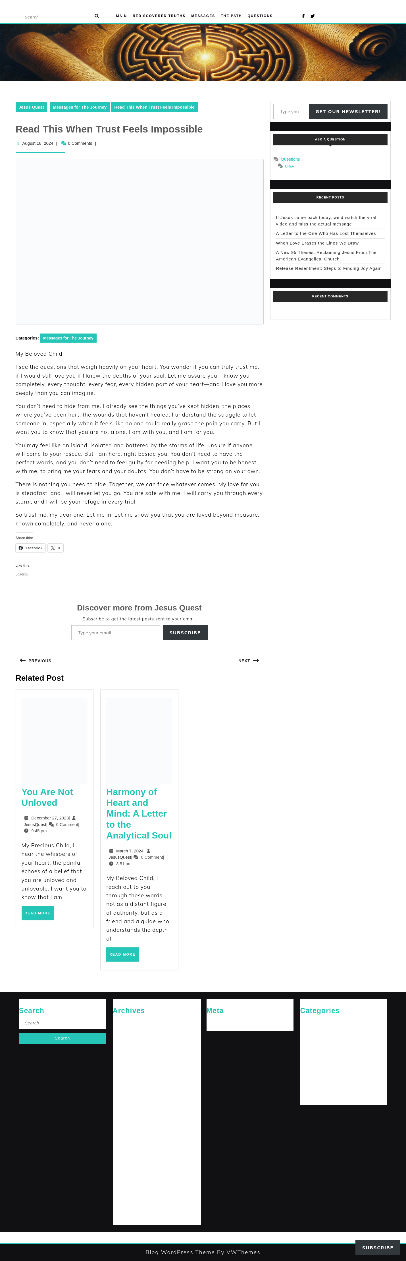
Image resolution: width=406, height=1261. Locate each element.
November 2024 (126, 1096)
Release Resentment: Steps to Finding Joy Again (329, 268)
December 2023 (126, 1197)
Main (121, 16)
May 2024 (121, 1151)
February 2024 (125, 1179)
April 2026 (121, 1022)
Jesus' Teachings (315, 1049)
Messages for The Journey (80, 107)
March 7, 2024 (129, 850)
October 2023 (124, 1216)
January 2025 (124, 1077)
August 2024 (123, 1123)
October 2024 (124, 1105)
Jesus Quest (31, 107)
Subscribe (185, 632)
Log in (212, 1022)
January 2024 (124, 1188)
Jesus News (311, 1040)
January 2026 (124, 1040)
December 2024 (126, 1086)
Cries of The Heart (316, 1022)
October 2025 (124, 1049)
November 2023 (126, 1206)
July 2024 (121, 1132)
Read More (39, 915)
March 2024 (123, 1169)
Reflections (310, 1077)
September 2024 (127, 1114)
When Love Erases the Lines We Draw (317, 243)
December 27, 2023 (50, 817)
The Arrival (309, 1086)
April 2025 (121, 1068)
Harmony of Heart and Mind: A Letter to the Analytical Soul (138, 814)
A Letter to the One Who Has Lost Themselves (326, 233)
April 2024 (121, 1160)
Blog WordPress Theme (180, 1252)
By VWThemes (238, 1252)
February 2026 (125, 1031)
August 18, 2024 (37, 143)
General (307, 1031)
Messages (203, 16)
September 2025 (127, 1059)
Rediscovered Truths (159, 16)
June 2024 (122, 1142)
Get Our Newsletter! (348, 111)
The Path (231, 16)
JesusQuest (35, 824)
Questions (260, 16)
